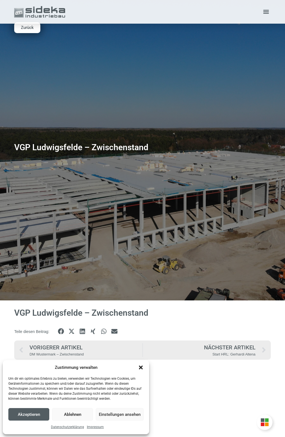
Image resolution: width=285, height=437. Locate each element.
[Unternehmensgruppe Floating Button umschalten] (264, 422)
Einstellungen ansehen (120, 414)
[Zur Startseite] (39, 12)
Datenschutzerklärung (67, 427)
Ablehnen (72, 414)
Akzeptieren (29, 414)
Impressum (95, 427)
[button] (141, 367)
